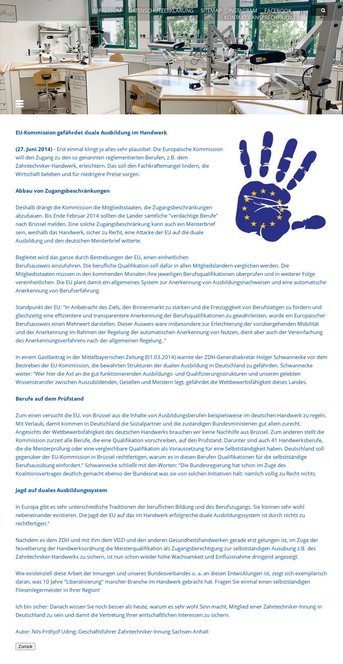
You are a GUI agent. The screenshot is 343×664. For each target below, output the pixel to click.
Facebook (277, 10)
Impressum (107, 10)
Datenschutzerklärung (161, 10)
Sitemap (211, 10)
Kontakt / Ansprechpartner (262, 17)
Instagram (243, 10)
